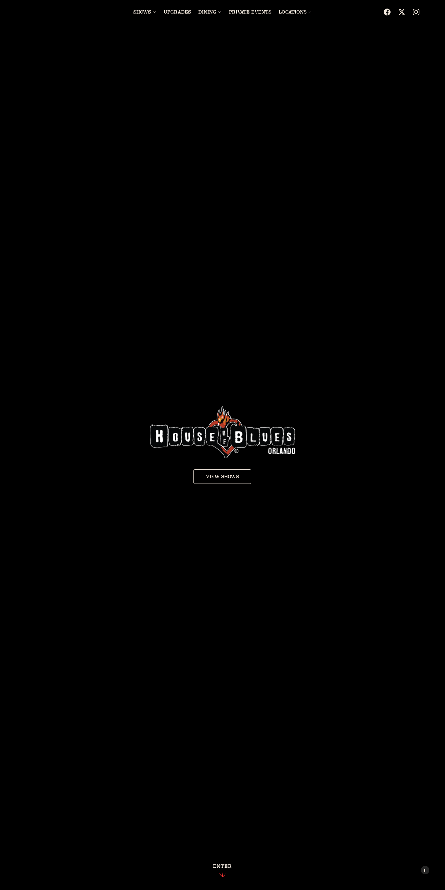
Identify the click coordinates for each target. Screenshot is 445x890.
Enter (222, 871)
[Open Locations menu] (310, 12)
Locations (293, 12)
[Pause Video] (425, 870)
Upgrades (177, 12)
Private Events (250, 12)
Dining (207, 12)
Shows (142, 12)
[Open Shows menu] (154, 12)
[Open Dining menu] (220, 12)
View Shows (222, 476)
